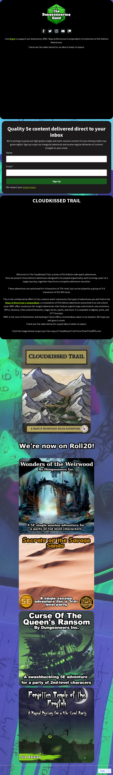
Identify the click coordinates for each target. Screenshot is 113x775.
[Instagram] (56, 31)
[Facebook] (43, 31)
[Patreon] (69, 31)
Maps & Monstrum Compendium (22, 302)
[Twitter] (50, 31)
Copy (102, 770)
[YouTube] (63, 31)
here (12, 38)
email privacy (29, 187)
